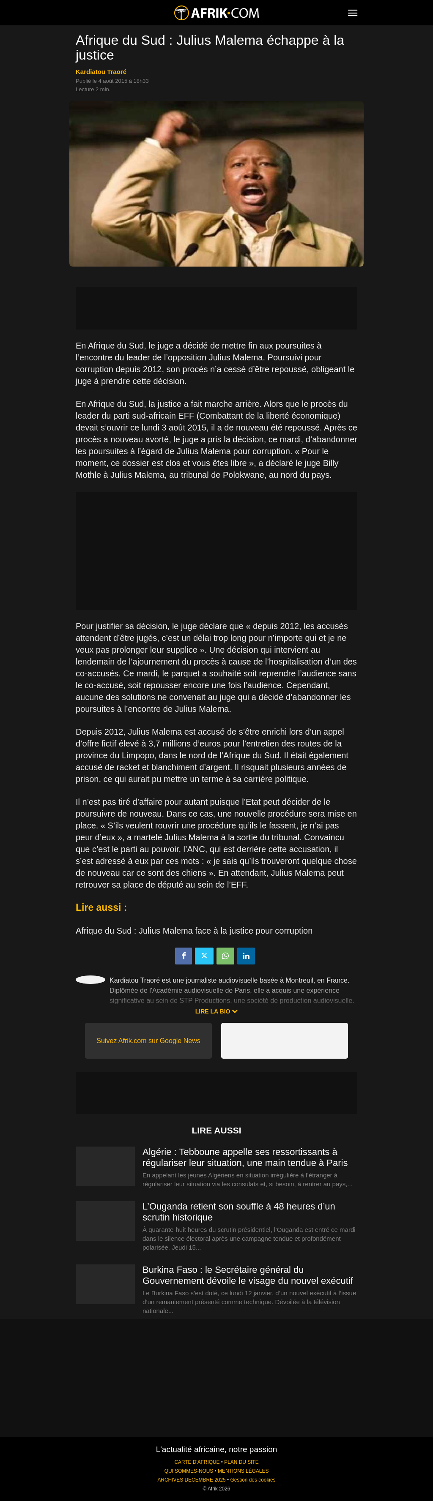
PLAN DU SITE (241, 1462)
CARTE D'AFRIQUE (196, 1462)
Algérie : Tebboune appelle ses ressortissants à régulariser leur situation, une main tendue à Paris (245, 1157)
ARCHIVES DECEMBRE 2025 (191, 1480)
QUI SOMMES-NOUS (189, 1471)
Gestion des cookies (252, 1480)
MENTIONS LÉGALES (243, 1471)
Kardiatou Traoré (101, 71)
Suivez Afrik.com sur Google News (148, 1040)
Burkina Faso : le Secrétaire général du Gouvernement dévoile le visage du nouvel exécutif (248, 1275)
